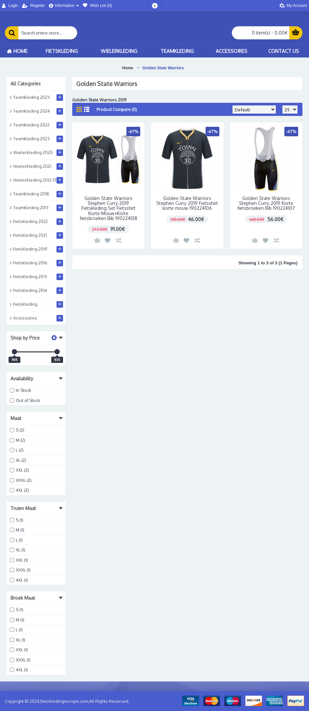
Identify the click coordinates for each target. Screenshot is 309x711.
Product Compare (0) (117, 109)
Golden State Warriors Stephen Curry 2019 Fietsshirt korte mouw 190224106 (187, 203)
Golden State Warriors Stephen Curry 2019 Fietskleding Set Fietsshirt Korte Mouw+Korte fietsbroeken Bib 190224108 (108, 208)
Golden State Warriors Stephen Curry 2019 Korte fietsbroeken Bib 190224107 (266, 203)
